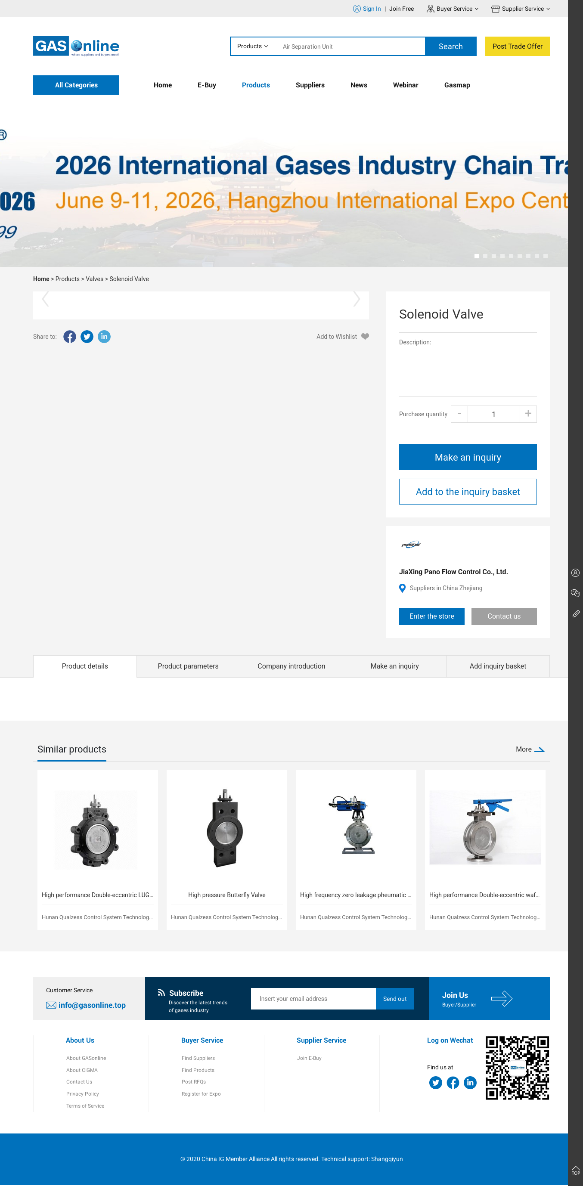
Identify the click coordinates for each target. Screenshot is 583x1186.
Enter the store (431, 616)
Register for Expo (200, 1095)
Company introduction (291, 666)
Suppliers (310, 85)
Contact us (504, 616)
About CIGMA (81, 1071)
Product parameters (188, 666)
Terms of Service (85, 1107)
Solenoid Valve (129, 279)
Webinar (406, 85)
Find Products (197, 1071)
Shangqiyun (387, 1159)
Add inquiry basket (498, 666)
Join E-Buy (309, 1059)
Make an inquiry (468, 457)
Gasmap (457, 85)
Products (249, 46)
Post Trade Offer (518, 46)
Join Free (401, 8)
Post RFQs (193, 1083)
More (524, 749)
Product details (85, 666)
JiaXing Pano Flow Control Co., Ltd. (453, 572)
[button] (476, 256)
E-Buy (207, 85)
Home (163, 85)
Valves (94, 279)
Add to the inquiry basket (468, 491)
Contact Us (79, 1083)
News (358, 85)
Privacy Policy (82, 1095)
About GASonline (85, 1059)
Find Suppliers (197, 1059)
